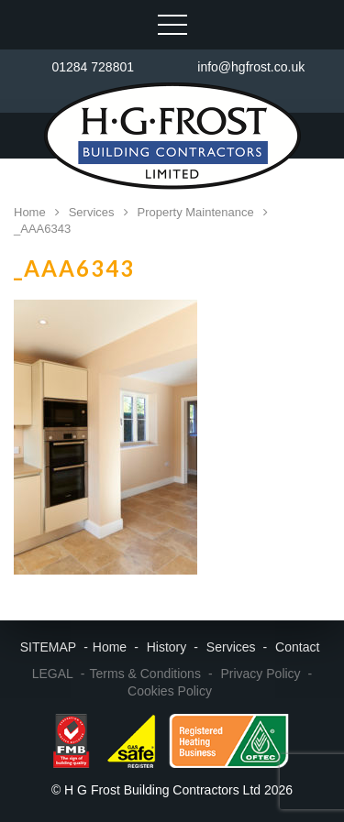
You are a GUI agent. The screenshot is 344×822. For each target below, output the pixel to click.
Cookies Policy (170, 691)
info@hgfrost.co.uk (251, 67)
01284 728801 (92, 67)
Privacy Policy (260, 673)
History (167, 647)
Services (231, 647)
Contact (297, 647)
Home (110, 647)
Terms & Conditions (145, 673)
